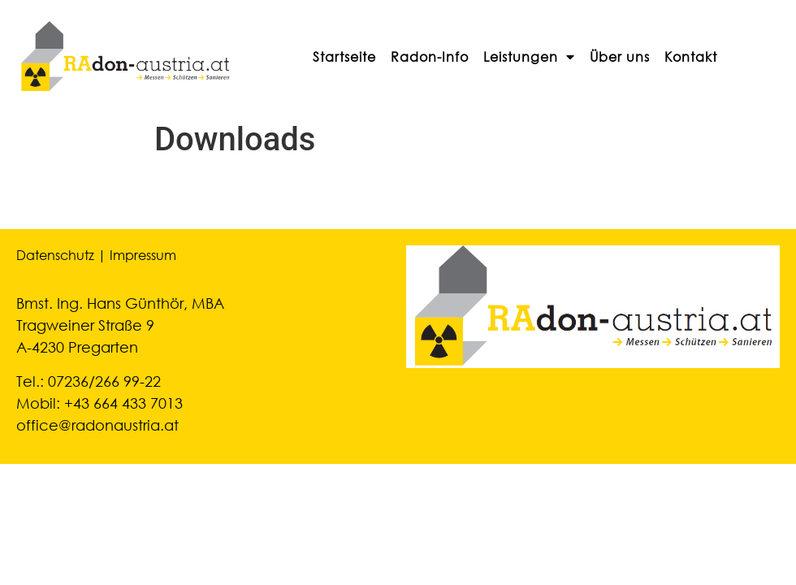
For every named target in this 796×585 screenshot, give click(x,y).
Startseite (344, 56)
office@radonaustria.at (97, 425)
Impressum (143, 254)
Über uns (620, 56)
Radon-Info (430, 56)
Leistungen (529, 57)
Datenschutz (55, 254)
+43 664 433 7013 (123, 403)
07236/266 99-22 (104, 381)
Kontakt (690, 56)
